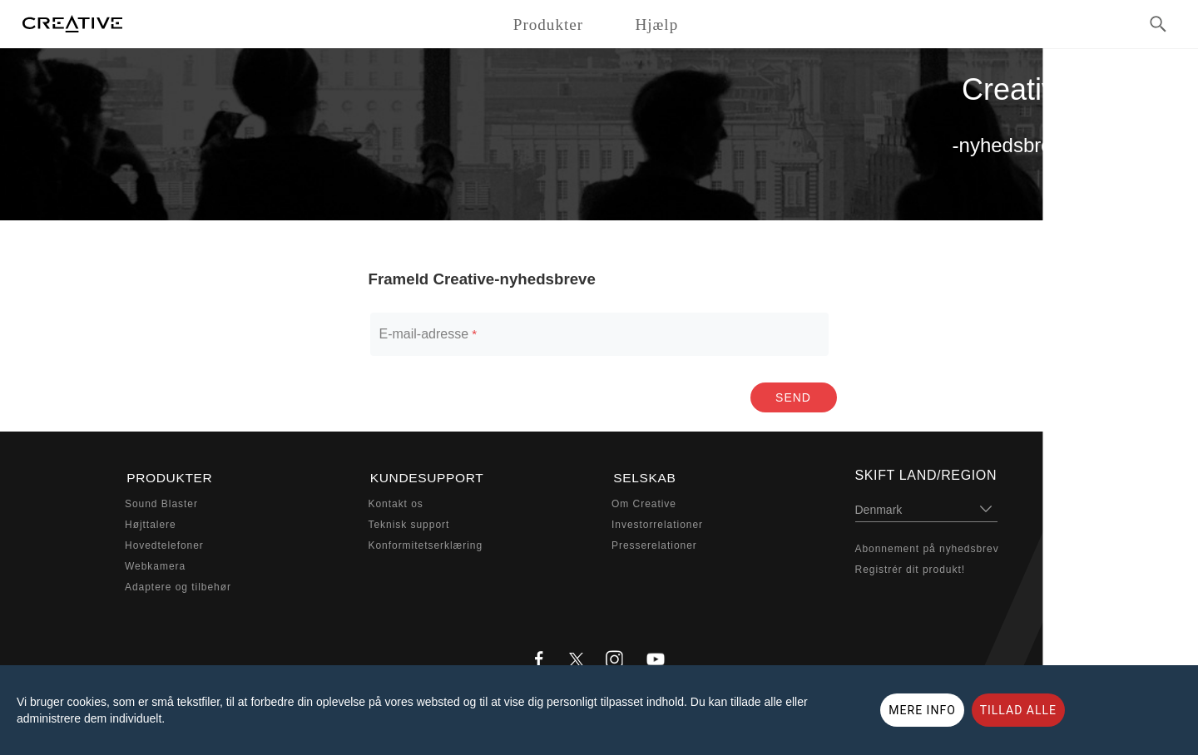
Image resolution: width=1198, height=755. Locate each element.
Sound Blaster (161, 503)
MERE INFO (922, 710)
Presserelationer (654, 544)
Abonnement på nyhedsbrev (927, 549)
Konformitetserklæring (426, 544)
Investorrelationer (657, 524)
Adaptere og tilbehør (178, 585)
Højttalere (150, 524)
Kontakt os (396, 503)
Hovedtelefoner (164, 544)
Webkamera (155, 564)
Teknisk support (409, 524)
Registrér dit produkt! (910, 569)
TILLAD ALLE (1018, 710)
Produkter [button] (548, 24)
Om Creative (643, 503)
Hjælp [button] (656, 24)
